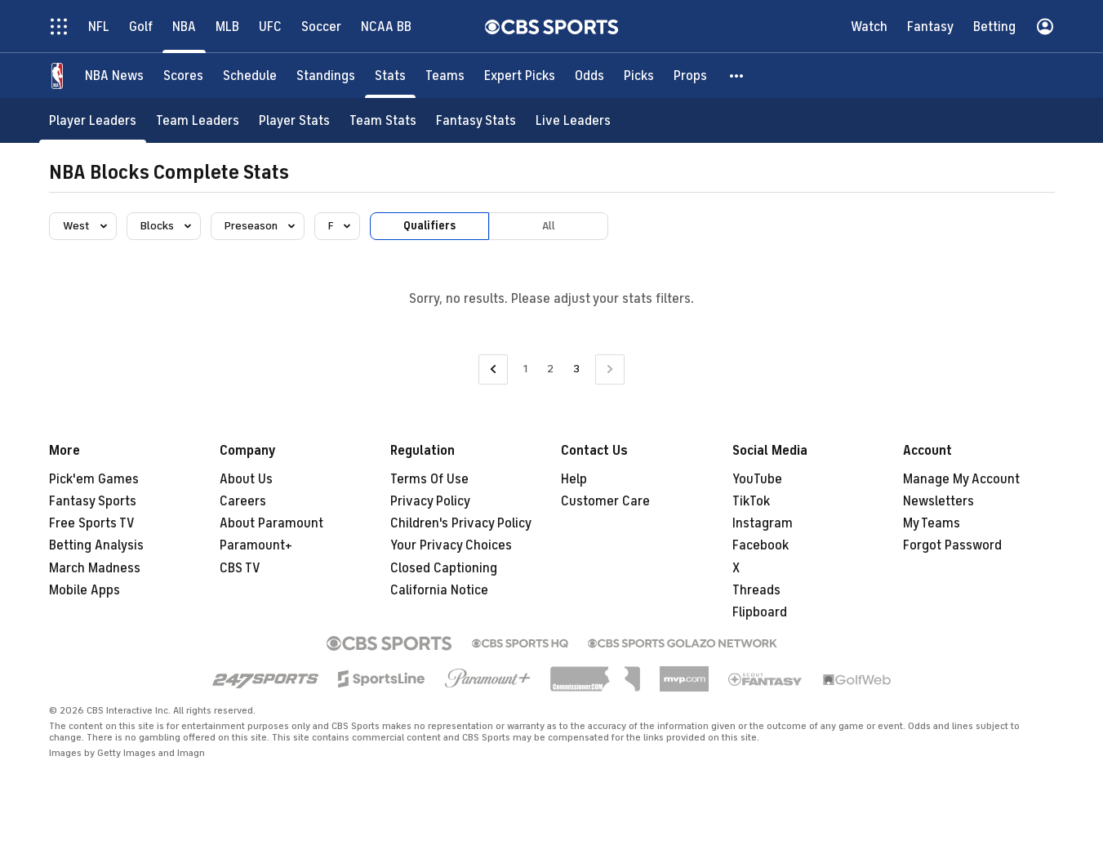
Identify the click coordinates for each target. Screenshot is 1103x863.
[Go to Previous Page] (493, 369)
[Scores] (183, 75)
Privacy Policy (430, 501)
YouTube (757, 479)
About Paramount (271, 523)
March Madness (94, 568)
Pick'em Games (94, 479)
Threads (756, 590)
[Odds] (589, 75)
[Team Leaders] (197, 120)
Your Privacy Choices (451, 545)
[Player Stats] (294, 120)
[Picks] (639, 75)
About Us (246, 479)
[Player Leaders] (92, 120)
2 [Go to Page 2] (550, 369)
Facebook (760, 545)
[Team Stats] (383, 120)
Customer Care (605, 501)
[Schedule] (250, 75)
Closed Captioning (443, 568)
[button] (737, 75)
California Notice (439, 590)
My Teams (931, 523)
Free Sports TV (92, 523)
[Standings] (326, 75)
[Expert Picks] (519, 75)
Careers (243, 501)
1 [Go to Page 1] (525, 369)
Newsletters (938, 501)
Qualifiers (429, 226)
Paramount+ (256, 545)
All (548, 226)
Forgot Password (952, 545)
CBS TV (240, 568)
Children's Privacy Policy (460, 523)
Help (574, 479)
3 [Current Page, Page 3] (576, 369)
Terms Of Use (429, 479)
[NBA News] (114, 75)
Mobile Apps (84, 590)
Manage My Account (961, 479)
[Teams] (445, 75)
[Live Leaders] (573, 120)
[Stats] (390, 75)
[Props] (690, 75)
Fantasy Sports (92, 501)
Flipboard (759, 612)
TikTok (751, 501)
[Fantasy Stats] (476, 120)
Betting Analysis (96, 545)
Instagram (762, 523)
